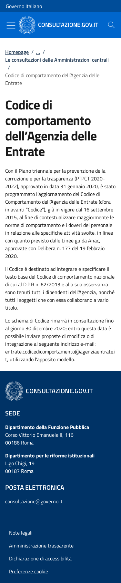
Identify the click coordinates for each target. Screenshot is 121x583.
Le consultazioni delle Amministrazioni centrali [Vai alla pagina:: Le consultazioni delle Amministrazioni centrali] (57, 60)
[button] (28, 571)
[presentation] (111, 25)
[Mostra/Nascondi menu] (11, 25)
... (38, 52)
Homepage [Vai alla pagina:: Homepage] (17, 52)
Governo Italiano (24, 6)
